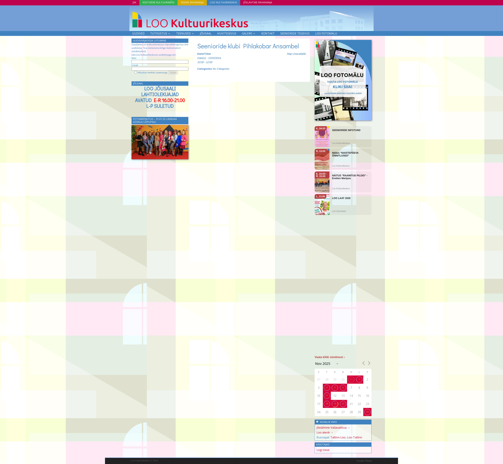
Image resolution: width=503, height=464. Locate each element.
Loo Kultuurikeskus (223, 2)
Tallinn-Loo (338, 437)
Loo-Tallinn (354, 437)
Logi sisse (323, 450)
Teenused (183, 33)
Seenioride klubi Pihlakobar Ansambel (248, 46)
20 (343, 403)
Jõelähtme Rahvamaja (257, 2)
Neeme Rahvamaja (192, 2)
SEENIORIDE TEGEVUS (295, 33)
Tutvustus (158, 33)
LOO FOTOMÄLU (326, 33)
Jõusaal (206, 33)
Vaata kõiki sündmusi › (330, 357)
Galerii (247, 33)
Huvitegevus (226, 33)
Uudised (138, 33)
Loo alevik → (325, 432)
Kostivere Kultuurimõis (158, 2)
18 (327, 403)
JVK (134, 2)
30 (367, 411)
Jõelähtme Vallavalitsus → (333, 428)
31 (351, 379)
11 (327, 395)
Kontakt (268, 33)
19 (335, 403)
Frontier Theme (364, 460)
